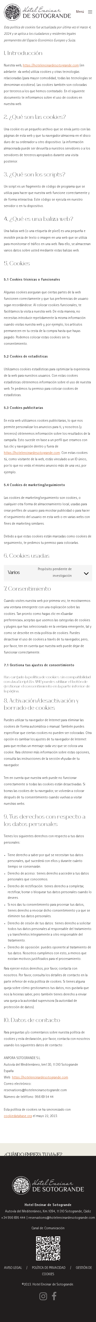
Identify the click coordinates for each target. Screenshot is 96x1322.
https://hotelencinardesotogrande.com (51, 65)
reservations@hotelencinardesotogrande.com (61, 1218)
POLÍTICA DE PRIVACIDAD (49, 1268)
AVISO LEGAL (13, 1268)
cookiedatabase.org (18, 1116)
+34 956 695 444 (13, 1218)
